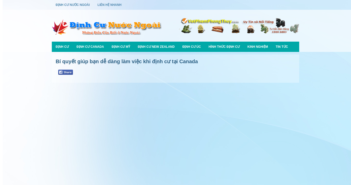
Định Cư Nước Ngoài (73, 5)
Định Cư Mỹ (121, 47)
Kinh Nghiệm (257, 47)
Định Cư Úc (191, 47)
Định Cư (62, 47)
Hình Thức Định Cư (224, 47)
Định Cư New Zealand (156, 47)
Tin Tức (282, 47)
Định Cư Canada (90, 47)
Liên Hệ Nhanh (109, 5)
